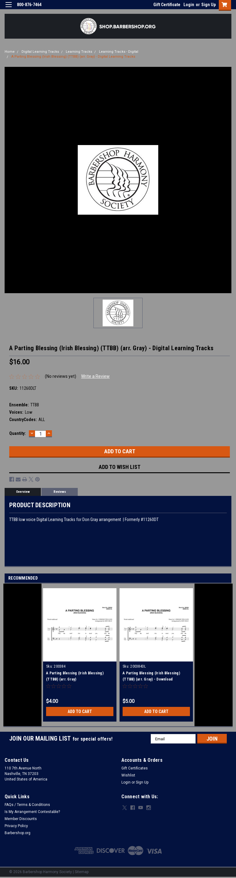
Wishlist (128, 775)
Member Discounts (21, 819)
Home (10, 52)
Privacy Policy (16, 826)
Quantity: (17, 433)
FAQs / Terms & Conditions (27, 805)
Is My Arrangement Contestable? (32, 812)
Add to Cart (80, 711)
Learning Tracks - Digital (118, 52)
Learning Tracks (79, 52)
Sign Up (208, 4)
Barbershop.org (17, 833)
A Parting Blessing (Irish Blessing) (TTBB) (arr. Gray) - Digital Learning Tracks (73, 57)
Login (188, 4)
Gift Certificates (134, 768)
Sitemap (81, 872)
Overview (23, 492)
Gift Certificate (166, 4)
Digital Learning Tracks (40, 52)
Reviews (59, 492)
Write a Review (95, 376)
